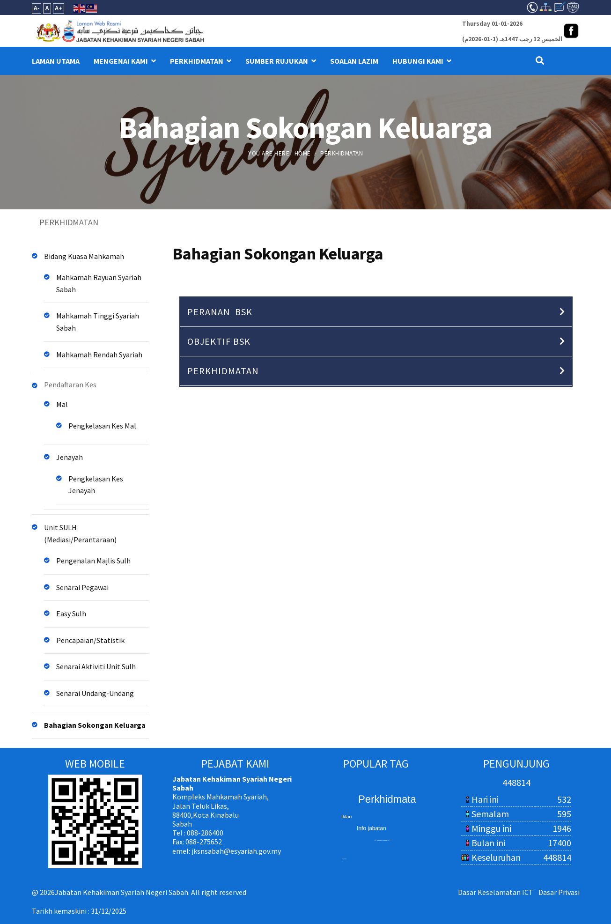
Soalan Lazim (354, 61)
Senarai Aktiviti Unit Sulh (96, 666)
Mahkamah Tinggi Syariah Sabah (97, 322)
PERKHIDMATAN (196, 61)
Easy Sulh (71, 613)
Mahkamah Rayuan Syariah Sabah (98, 283)
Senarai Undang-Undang (95, 693)
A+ (58, 8)
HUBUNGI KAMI (417, 61)
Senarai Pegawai (82, 587)
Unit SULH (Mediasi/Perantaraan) (80, 533)
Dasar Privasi (559, 892)
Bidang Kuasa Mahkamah (84, 256)
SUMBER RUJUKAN (276, 61)
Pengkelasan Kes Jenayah (95, 484)
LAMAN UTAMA (56, 61)
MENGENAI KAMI (121, 61)
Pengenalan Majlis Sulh (93, 560)
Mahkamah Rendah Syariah (99, 354)
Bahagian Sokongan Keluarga (95, 725)
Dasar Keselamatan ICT (495, 892)
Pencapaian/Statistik (90, 640)
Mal (62, 404)
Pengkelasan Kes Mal (102, 425)
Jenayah (69, 457)
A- (37, 8)
